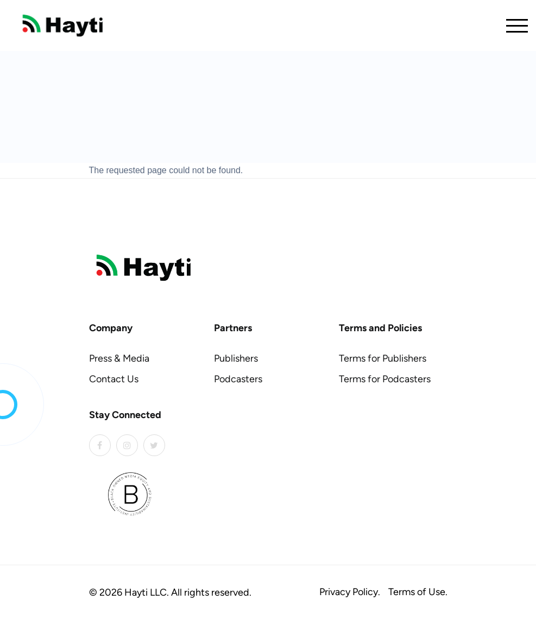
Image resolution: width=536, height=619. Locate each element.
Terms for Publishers (382, 358)
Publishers (236, 358)
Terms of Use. (417, 592)
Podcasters (238, 379)
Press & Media (119, 358)
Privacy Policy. (349, 592)
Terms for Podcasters (385, 379)
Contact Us (113, 379)
